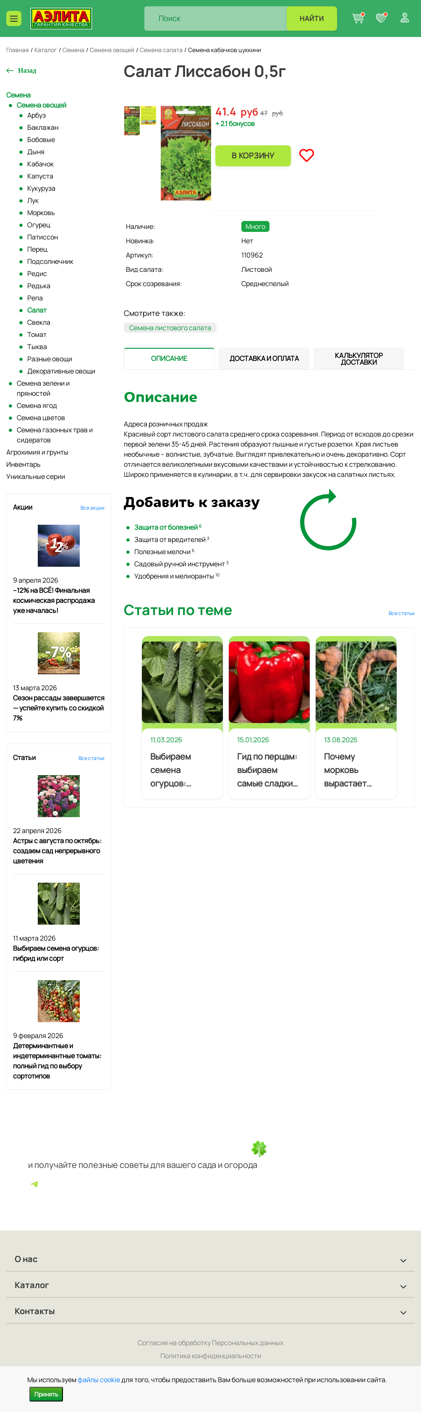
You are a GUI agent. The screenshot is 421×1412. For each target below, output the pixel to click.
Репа (35, 297)
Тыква (37, 346)
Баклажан (42, 127)
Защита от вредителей (171, 539)
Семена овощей (41, 105)
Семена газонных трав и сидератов (55, 434)
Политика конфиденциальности (210, 1355)
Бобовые (41, 139)
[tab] (169, 358)
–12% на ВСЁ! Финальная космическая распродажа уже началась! (54, 600)
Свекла (38, 322)
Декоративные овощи (61, 371)
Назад (27, 70)
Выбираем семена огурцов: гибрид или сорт (172, 770)
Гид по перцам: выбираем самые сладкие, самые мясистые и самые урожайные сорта (268, 770)
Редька (38, 285)
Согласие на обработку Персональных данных (210, 1342)
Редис (37, 273)
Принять (46, 1394)
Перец (37, 249)
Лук (33, 200)
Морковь (41, 212)
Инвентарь (23, 464)
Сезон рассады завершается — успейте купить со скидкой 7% (59, 708)
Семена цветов (41, 417)
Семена (18, 95)
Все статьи (91, 758)
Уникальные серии (35, 476)
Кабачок (40, 163)
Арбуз (36, 115)
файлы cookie (99, 1379)
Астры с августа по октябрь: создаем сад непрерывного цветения (57, 850)
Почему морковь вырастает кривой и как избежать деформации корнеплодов (351, 770)
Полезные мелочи (164, 551)
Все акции (93, 507)
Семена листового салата (170, 327)
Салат (37, 310)
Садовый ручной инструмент (181, 563)
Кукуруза (41, 188)
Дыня (35, 151)
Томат (37, 334)
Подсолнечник (50, 261)
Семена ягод (37, 405)
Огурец (38, 224)
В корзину (253, 155)
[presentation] (169, 358)
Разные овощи (49, 358)
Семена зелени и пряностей (43, 388)
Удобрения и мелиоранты (177, 576)
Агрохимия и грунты (37, 452)
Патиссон (42, 237)
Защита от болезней (167, 527)
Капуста (40, 176)
